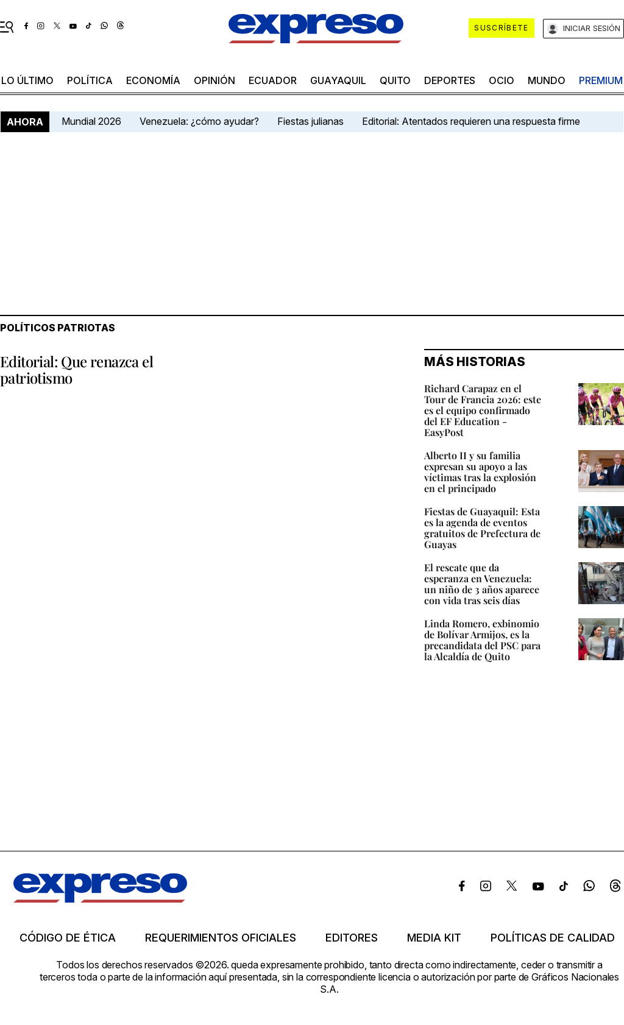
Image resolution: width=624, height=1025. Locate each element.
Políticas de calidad (553, 937)
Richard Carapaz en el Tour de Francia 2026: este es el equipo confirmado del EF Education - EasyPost (482, 410)
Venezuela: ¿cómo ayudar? (199, 121)
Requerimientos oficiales (220, 937)
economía (153, 80)
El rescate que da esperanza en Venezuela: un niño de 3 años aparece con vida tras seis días (481, 584)
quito (395, 80)
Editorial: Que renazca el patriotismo (76, 369)
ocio (501, 80)
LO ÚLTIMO (27, 80)
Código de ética (68, 937)
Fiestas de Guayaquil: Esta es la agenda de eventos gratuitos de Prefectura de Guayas (482, 528)
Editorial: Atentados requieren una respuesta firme (471, 121)
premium (601, 80)
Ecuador (273, 80)
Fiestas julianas (310, 121)
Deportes (449, 80)
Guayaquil (338, 80)
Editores (351, 937)
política (90, 80)
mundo (547, 80)
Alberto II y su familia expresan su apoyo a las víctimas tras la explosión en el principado (480, 472)
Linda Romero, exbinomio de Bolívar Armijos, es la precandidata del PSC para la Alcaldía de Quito (482, 640)
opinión (214, 80)
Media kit (434, 937)
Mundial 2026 (91, 121)
